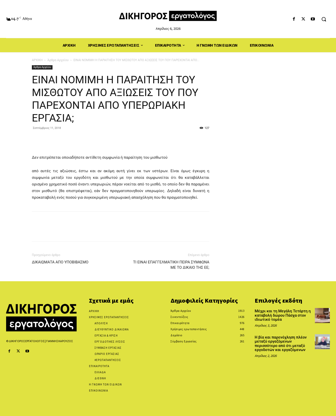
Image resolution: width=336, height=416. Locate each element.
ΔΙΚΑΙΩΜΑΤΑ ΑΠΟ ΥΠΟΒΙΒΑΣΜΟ (60, 262)
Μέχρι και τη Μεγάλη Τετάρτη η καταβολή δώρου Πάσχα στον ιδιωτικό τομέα (283, 315)
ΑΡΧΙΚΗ (37, 60)
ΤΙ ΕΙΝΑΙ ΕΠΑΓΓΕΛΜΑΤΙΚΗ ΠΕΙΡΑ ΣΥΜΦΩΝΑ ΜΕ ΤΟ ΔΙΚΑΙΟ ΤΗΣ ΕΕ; (171, 265)
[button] (324, 19)
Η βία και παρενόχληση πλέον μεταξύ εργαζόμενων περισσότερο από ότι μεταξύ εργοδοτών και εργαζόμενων (281, 343)
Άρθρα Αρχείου (58, 60)
